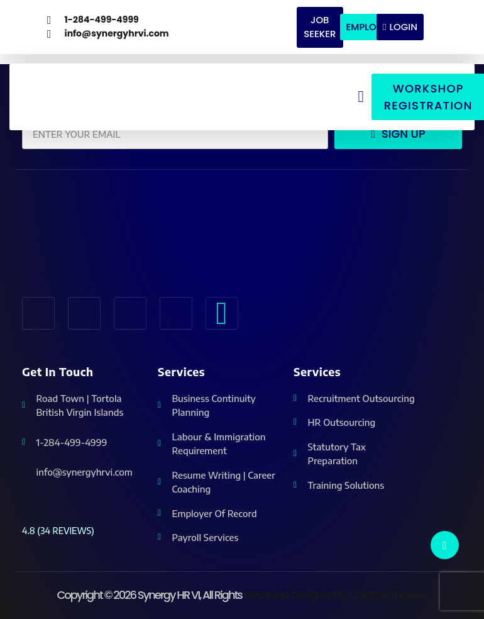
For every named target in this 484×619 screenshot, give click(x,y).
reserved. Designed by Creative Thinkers (336, 595)
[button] (361, 96)
